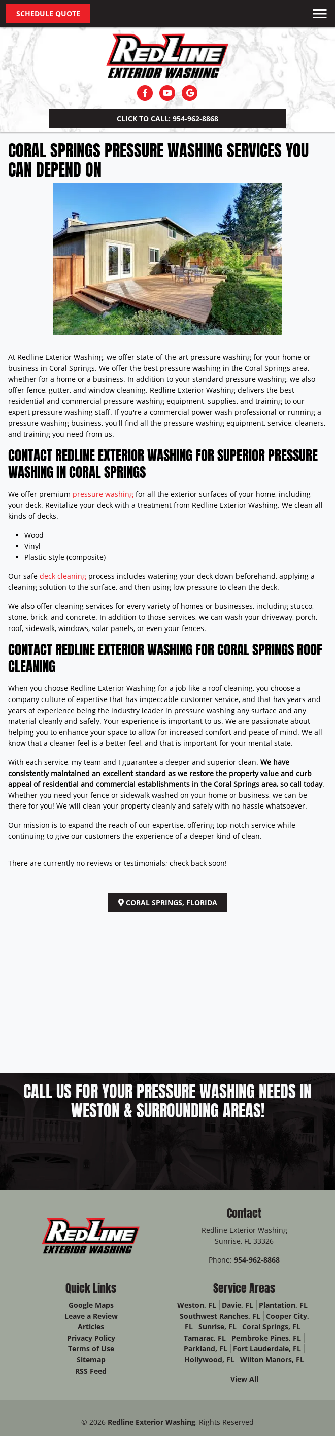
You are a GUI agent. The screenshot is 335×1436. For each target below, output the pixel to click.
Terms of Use (91, 1348)
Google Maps (91, 1305)
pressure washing (103, 494)
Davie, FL (237, 1305)
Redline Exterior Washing (151, 1422)
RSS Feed (91, 1371)
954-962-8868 (257, 1260)
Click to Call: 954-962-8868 (167, 118)
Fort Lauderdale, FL (267, 1348)
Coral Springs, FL (271, 1327)
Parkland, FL (205, 1348)
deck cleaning (63, 576)
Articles (91, 1327)
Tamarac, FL (205, 1338)
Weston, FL (196, 1305)
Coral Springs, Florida (167, 902)
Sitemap (91, 1359)
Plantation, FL (283, 1305)
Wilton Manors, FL (272, 1359)
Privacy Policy (91, 1338)
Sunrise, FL (217, 1327)
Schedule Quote (48, 13)
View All (244, 1379)
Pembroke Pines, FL (266, 1338)
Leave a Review (91, 1316)
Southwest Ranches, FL (220, 1316)
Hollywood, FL (209, 1359)
